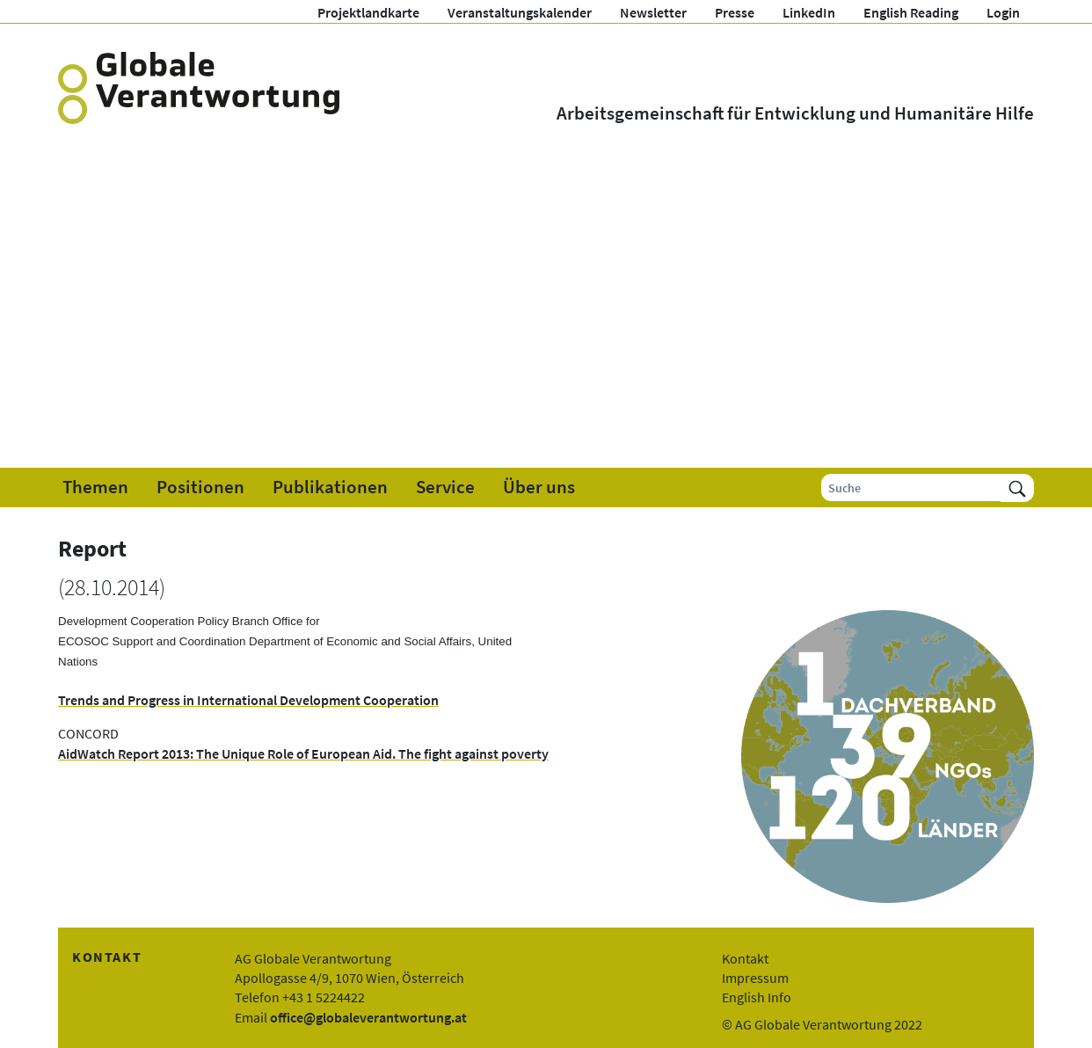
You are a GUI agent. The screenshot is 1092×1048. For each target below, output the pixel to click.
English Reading (910, 12)
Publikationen (330, 487)
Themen (95, 487)
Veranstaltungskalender (520, 12)
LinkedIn (809, 12)
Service (445, 487)
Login (1003, 12)
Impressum (755, 977)
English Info (756, 997)
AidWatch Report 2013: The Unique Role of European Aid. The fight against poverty (303, 753)
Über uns (539, 487)
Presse (734, 12)
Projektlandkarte (368, 12)
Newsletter (653, 12)
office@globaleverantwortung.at (368, 1017)
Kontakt (745, 958)
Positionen (200, 487)
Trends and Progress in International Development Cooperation (248, 700)
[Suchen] (1017, 487)
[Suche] (911, 487)
